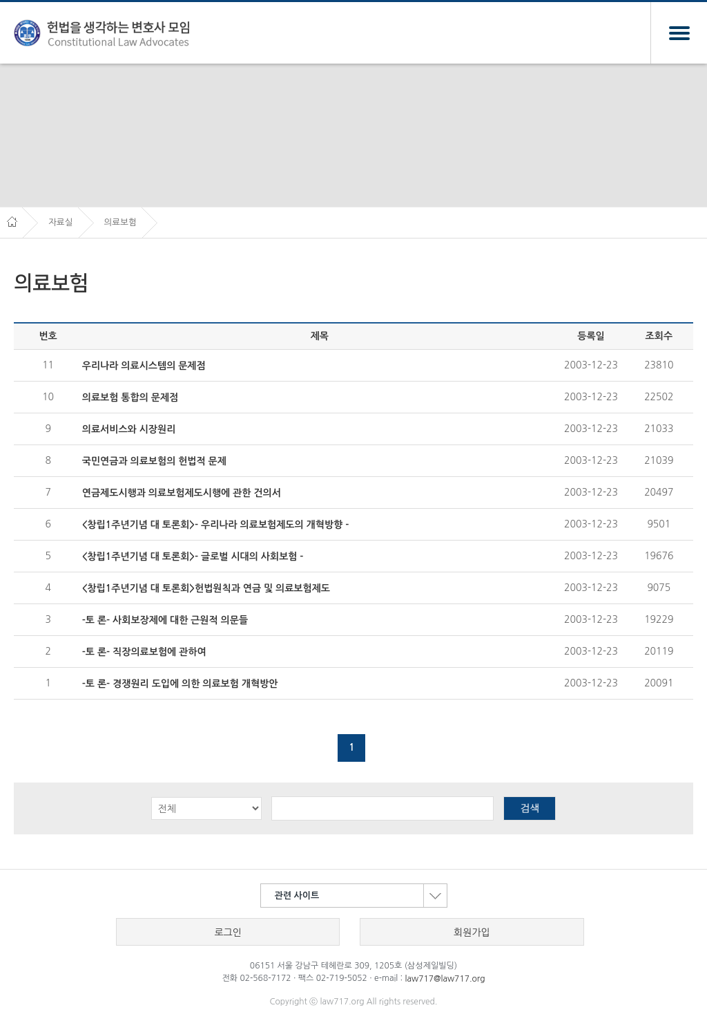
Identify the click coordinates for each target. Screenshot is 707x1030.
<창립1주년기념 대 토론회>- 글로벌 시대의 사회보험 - (193, 556)
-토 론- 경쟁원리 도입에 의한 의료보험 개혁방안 (180, 684)
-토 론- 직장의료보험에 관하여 (144, 652)
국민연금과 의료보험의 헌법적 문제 (154, 461)
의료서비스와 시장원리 (129, 429)
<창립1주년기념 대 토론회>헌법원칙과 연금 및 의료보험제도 (206, 588)
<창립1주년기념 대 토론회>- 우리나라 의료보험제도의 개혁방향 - (215, 525)
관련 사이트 (361, 895)
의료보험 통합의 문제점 (130, 397)
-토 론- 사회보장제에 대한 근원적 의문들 (165, 620)
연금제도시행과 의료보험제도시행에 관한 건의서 (181, 493)
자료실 (60, 222)
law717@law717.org (445, 979)
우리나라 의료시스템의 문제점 (144, 366)
